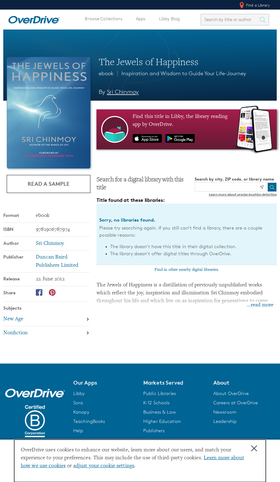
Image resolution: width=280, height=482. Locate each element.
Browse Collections (103, 18)
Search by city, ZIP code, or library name (234, 179)
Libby (79, 393)
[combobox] (230, 19)
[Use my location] (261, 187)
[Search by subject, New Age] (46, 319)
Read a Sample (48, 183)
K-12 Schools (156, 402)
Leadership (225, 421)
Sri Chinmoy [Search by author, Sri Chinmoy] (123, 91)
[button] (105, 383)
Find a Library (254, 5)
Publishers (154, 430)
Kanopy (81, 412)
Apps (141, 18)
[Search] (272, 187)
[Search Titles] (264, 19)
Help (78, 430)
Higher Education (162, 421)
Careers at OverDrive (235, 402)
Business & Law (159, 412)
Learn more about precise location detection (243, 194)
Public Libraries (159, 393)
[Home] (34, 18)
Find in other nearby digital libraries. (186, 270)
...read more (260, 305)
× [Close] (254, 448)
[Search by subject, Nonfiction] (46, 333)
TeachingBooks (89, 421)
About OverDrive (231, 393)
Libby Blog (169, 18)
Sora (78, 402)
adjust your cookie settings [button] (103, 466)
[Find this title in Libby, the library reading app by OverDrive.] (187, 129)
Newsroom (225, 412)
